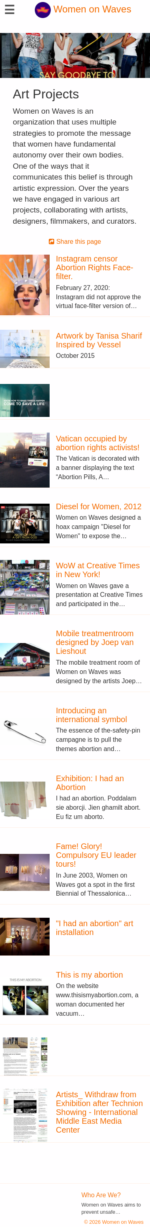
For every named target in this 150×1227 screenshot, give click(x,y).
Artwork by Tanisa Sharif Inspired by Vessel (99, 340)
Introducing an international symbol (91, 715)
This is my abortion (89, 974)
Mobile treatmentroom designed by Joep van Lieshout (95, 642)
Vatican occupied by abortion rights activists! (98, 443)
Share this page (75, 241)
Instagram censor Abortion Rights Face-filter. (94, 267)
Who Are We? (101, 1195)
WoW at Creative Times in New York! (98, 570)
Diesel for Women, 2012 (99, 506)
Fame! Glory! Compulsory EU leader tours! (96, 855)
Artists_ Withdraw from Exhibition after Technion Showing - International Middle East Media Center (99, 1112)
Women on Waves (83, 9)
